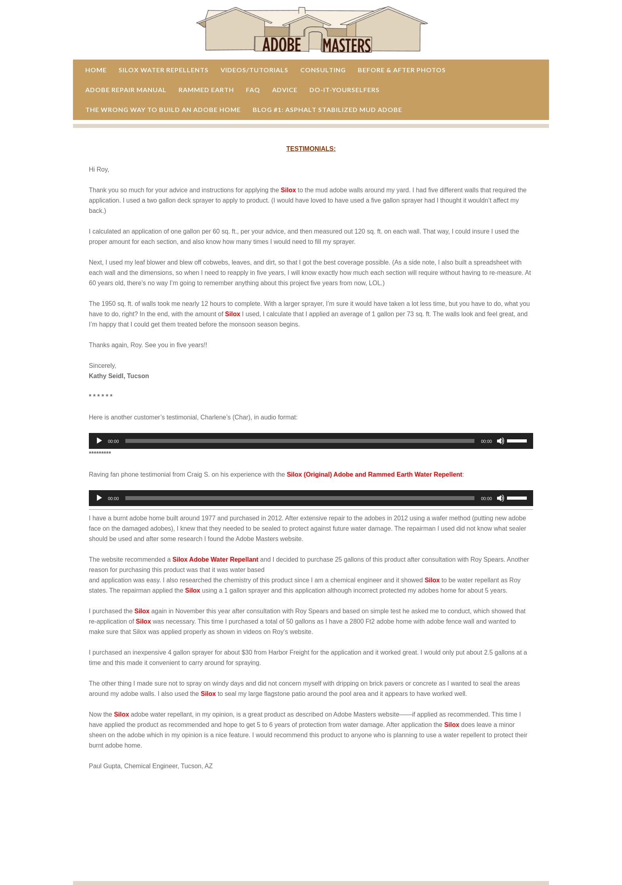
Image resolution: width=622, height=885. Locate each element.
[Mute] (501, 441)
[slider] (300, 441)
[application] (311, 441)
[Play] (99, 441)
